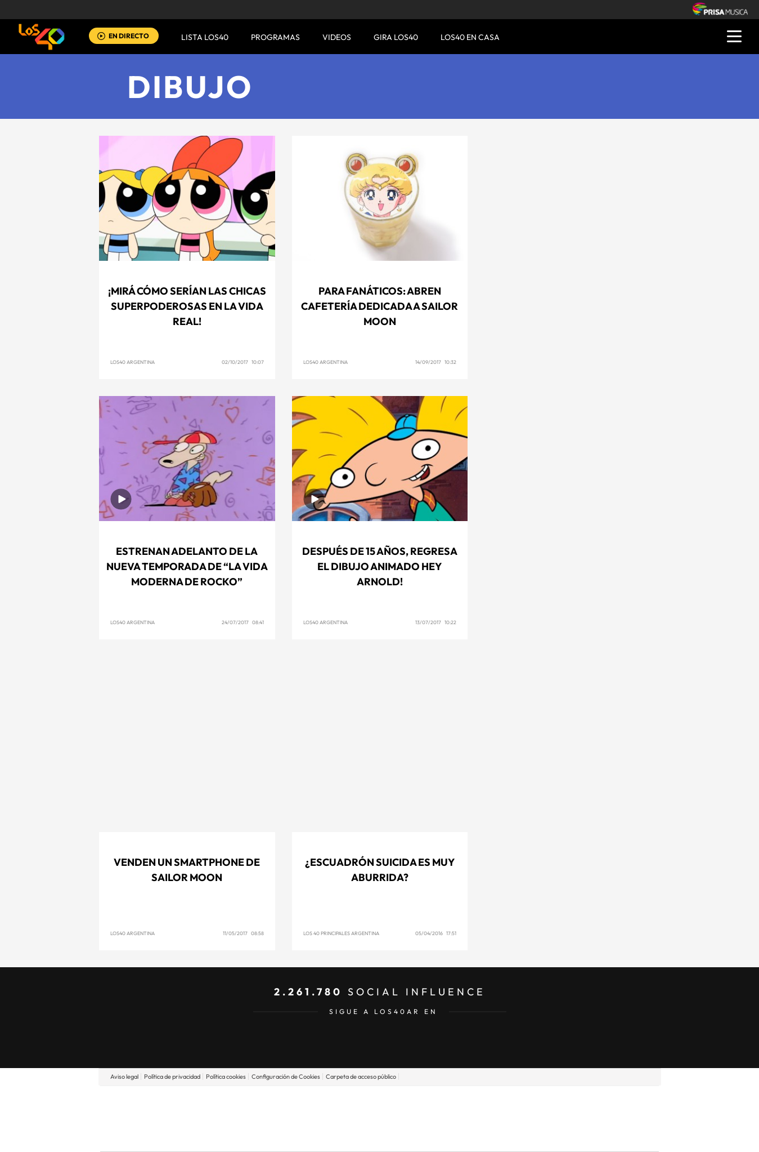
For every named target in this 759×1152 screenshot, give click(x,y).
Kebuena (569, 1118)
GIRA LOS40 (396, 37)
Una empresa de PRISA (150, 1111)
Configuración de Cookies (285, 1076)
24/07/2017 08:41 (243, 622)
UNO (328, 1118)
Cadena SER (465, 1102)
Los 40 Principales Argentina (341, 933)
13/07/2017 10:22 (435, 622)
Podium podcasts (354, 1135)
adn (538, 1102)
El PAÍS (250, 1102)
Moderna (299, 1135)
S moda (450, 1135)
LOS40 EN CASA (470, 37)
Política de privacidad (172, 1076)
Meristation (553, 1135)
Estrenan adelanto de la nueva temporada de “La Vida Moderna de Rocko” (187, 566)
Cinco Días (403, 1118)
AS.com (501, 1102)
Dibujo (190, 86)
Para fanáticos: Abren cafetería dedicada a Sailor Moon (379, 306)
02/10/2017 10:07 (243, 362)
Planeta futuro (529, 1118)
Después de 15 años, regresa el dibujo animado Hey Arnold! (379, 566)
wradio (360, 1118)
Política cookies (226, 1076)
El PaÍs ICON (402, 1135)
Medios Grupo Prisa (150, 1138)
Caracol (579, 1102)
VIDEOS (336, 37)
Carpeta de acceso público (361, 1076)
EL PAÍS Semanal (487, 1118)
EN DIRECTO (129, 36)
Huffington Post (265, 1118)
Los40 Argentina (132, 362)
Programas (275, 37)
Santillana (357, 1102)
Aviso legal (124, 1076)
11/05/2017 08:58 (243, 933)
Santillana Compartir (417, 1102)
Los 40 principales (305, 1102)
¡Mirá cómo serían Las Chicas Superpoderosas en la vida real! (187, 306)
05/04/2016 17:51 (435, 933)
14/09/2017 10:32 (435, 362)
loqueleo (499, 1135)
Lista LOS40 (204, 37)
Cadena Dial (446, 1118)
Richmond (243, 1135)
